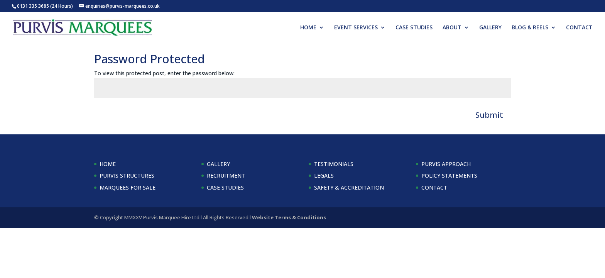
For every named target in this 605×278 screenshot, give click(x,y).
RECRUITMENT (226, 175)
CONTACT (579, 28)
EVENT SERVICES (356, 28)
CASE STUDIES (414, 28)
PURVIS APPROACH (446, 164)
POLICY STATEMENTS (449, 175)
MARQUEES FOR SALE (127, 187)
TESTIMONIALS (333, 164)
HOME (308, 28)
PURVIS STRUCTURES (127, 175)
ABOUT (452, 28)
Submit (489, 115)
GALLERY (490, 28)
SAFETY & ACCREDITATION (349, 187)
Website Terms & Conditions (289, 217)
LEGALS (324, 175)
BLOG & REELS (530, 28)
